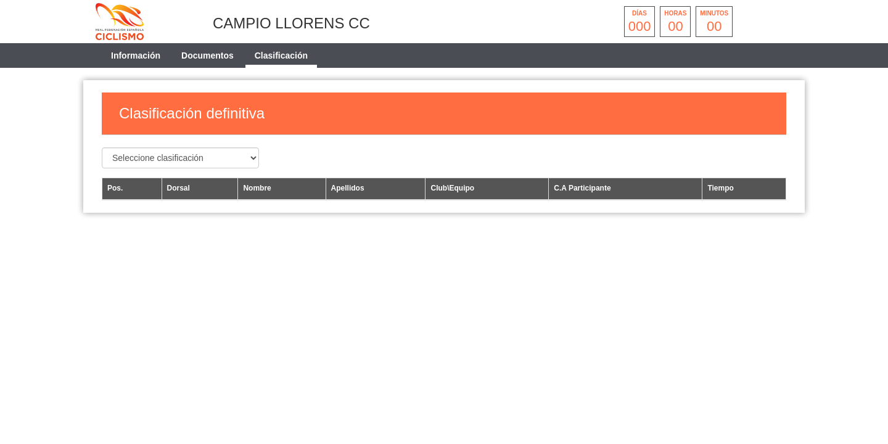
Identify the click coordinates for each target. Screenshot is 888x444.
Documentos (207, 55)
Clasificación (281, 55)
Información (135, 55)
